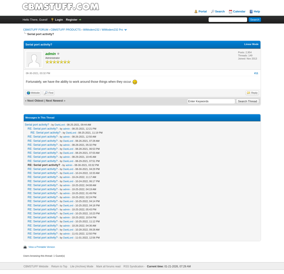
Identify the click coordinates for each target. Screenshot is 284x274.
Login (59, 19)
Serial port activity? (37, 124)
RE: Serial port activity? (43, 128)
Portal (203, 11)
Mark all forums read (108, 266)
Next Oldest (35, 100)
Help (257, 11)
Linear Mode (251, 44)
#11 (256, 73)
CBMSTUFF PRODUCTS (66, 29)
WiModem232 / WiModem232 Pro (103, 29)
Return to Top (59, 266)
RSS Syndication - (135, 266)
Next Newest (54, 100)
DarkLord (60, 124)
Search (220, 11)
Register (71, 19)
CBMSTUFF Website (36, 266)
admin (66, 128)
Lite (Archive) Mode (81, 266)
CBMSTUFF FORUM (35, 29)
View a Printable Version (42, 247)
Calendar (239, 11)
